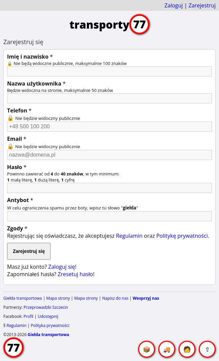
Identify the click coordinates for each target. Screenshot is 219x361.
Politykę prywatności (182, 235)
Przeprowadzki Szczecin (46, 307)
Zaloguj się (61, 266)
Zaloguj (173, 5)
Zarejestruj (202, 5)
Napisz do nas (115, 298)
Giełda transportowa (22, 298)
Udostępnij (48, 316)
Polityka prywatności (50, 325)
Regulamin (129, 235)
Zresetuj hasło (75, 274)
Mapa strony (58, 298)
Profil (28, 316)
